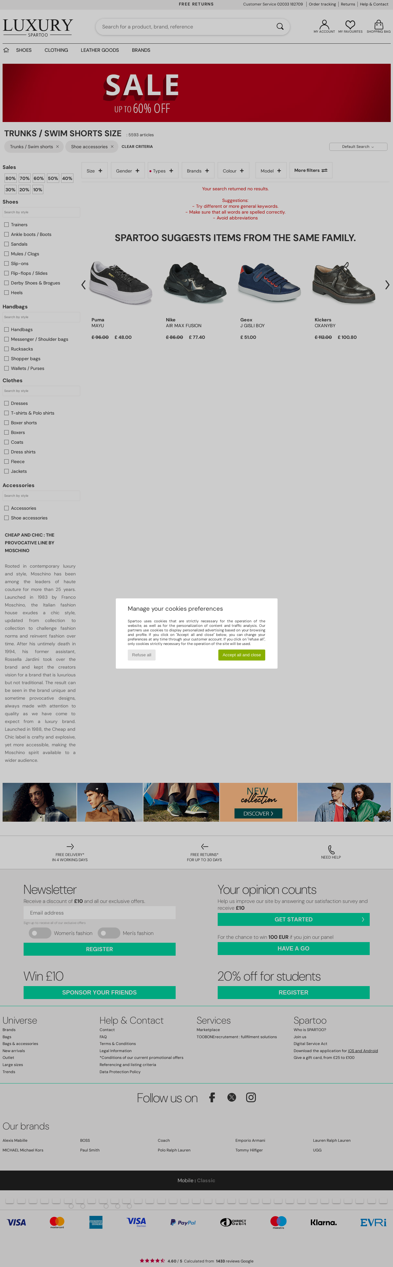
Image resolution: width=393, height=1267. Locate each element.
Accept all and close (242, 654)
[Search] (280, 27)
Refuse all (141, 654)
